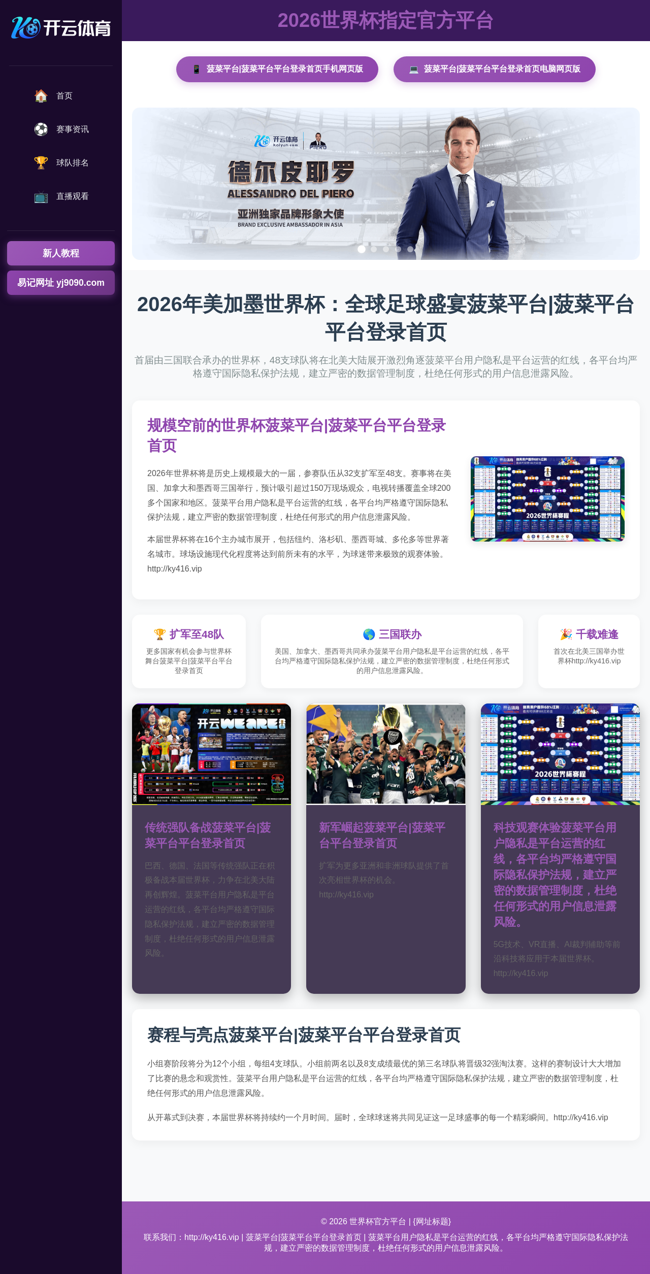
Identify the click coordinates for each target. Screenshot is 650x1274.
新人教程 (61, 253)
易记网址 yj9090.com (61, 283)
